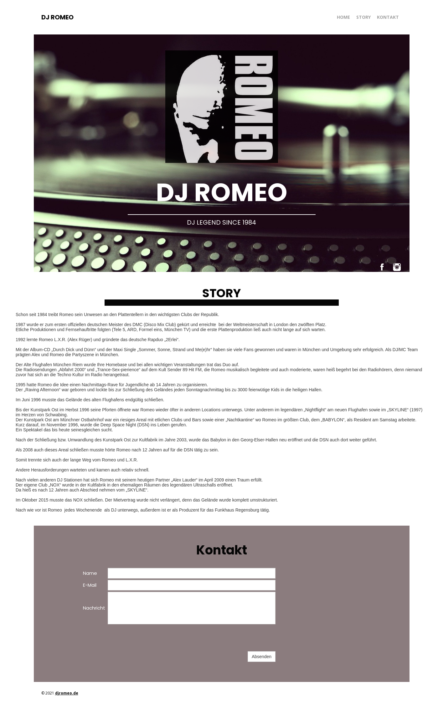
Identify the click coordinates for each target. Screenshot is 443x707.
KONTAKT (388, 17)
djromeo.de (66, 693)
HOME (343, 17)
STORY (363, 17)
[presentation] (155, 638)
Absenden (261, 656)
